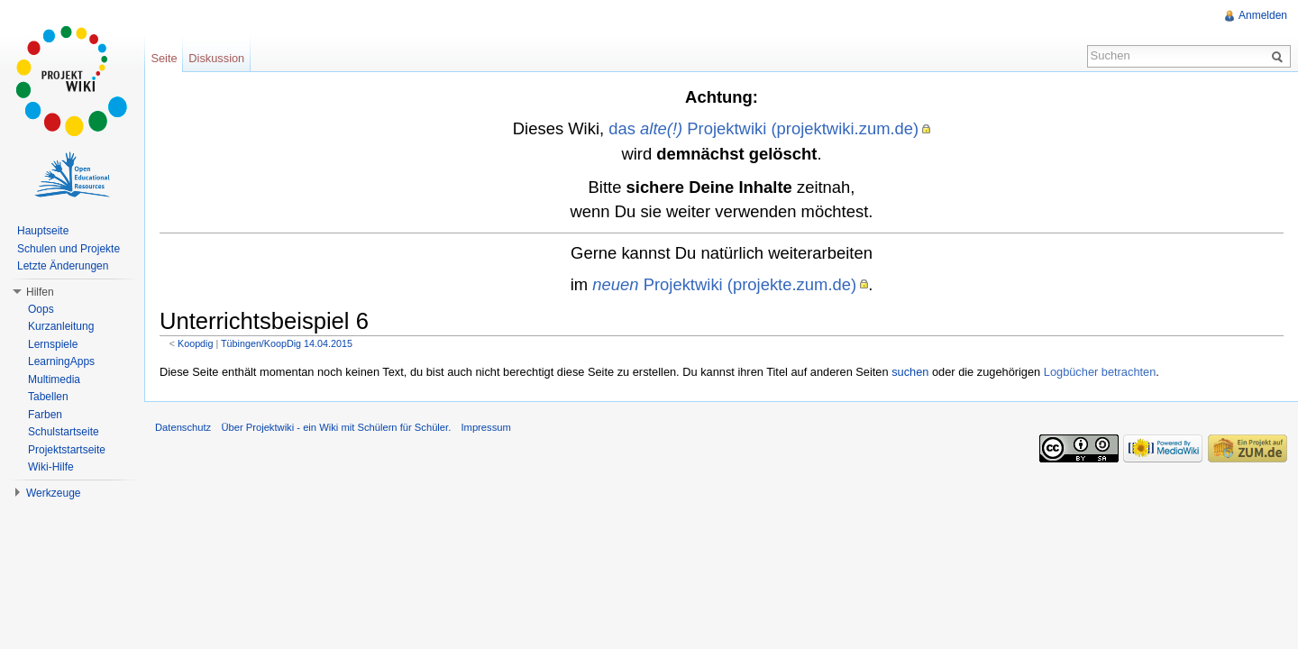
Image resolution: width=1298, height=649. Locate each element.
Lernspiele (53, 344)
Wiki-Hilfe (51, 467)
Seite (164, 58)
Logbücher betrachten (1100, 372)
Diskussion (216, 58)
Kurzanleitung (61, 326)
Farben (45, 414)
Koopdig (195, 343)
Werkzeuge (53, 493)
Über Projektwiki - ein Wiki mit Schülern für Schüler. (336, 427)
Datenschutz (183, 427)
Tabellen (48, 396)
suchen (909, 372)
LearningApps (61, 361)
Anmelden (1263, 15)
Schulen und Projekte (68, 248)
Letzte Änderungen (62, 266)
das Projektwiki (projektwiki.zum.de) (763, 128)
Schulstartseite (63, 431)
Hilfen (40, 292)
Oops (41, 309)
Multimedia (54, 379)
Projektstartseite (66, 449)
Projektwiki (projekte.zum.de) (724, 284)
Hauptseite (43, 230)
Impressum (485, 427)
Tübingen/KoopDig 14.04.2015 (286, 343)
